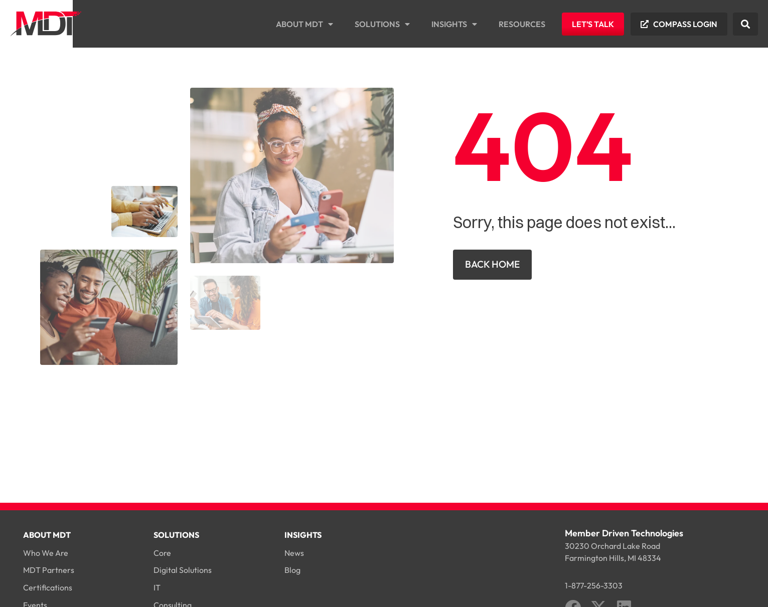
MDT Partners (48, 570)
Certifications (47, 587)
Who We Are (45, 553)
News (294, 553)
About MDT (304, 24)
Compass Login (685, 24)
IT (157, 587)
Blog (292, 570)
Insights (454, 24)
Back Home (492, 264)
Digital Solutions (182, 570)
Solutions (382, 24)
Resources (522, 24)
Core (162, 553)
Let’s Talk (593, 24)
